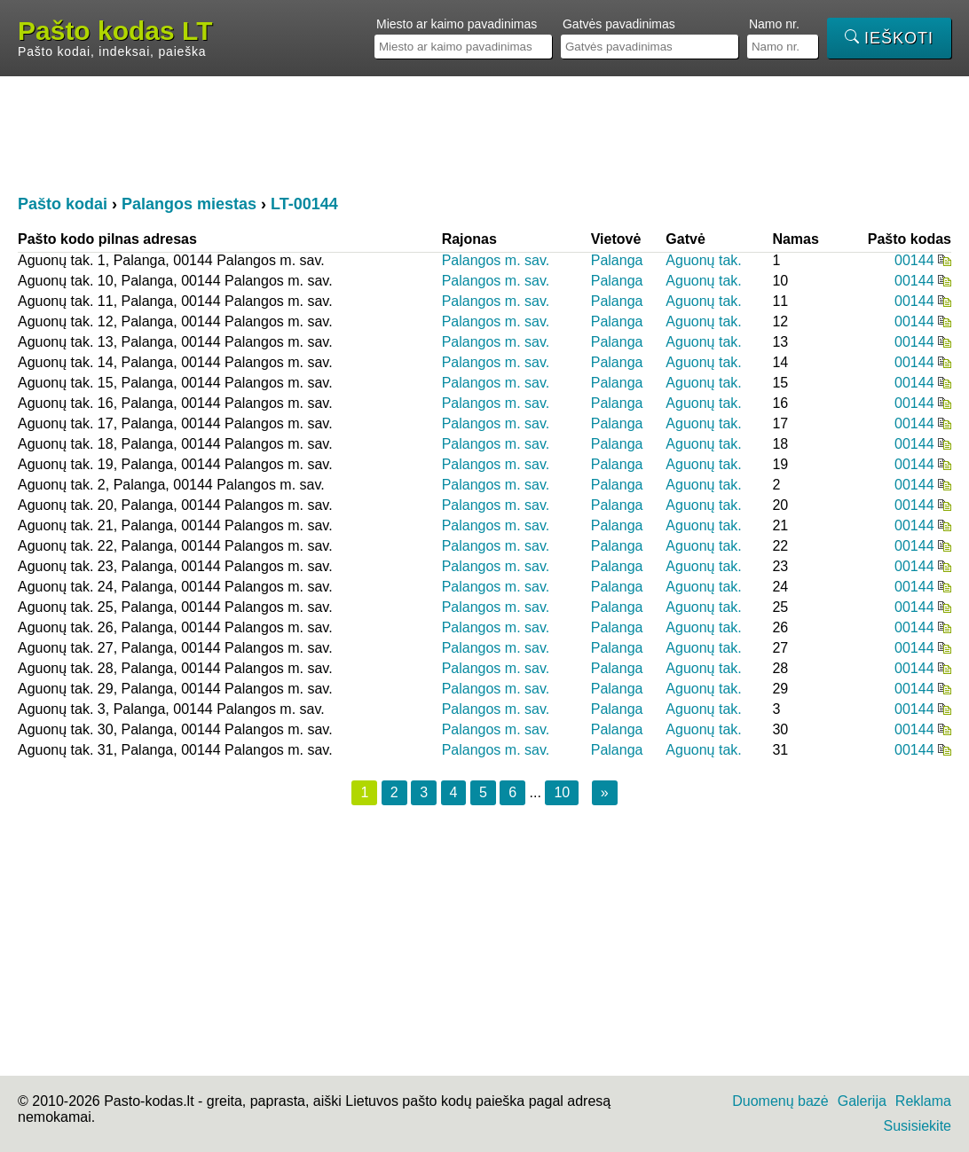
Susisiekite (917, 1125)
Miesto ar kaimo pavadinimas (456, 24)
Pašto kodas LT (115, 31)
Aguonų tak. (703, 260)
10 (562, 792)
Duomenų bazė (780, 1101)
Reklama (923, 1101)
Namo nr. (774, 24)
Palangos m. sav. (496, 260)
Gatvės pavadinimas (619, 24)
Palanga (617, 260)
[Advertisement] (484, 134)
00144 (914, 260)
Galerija (862, 1101)
